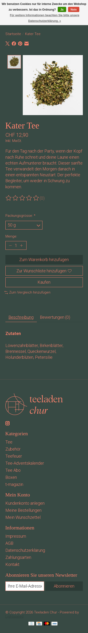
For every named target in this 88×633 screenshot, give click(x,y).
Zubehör (13, 448)
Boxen (11, 476)
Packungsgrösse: (20, 215)
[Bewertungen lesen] (22, 197)
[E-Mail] (24, 585)
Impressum (15, 535)
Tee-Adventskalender (24, 462)
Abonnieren (64, 585)
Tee (8, 441)
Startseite (13, 34)
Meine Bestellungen (23, 509)
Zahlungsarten (18, 556)
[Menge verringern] (10, 245)
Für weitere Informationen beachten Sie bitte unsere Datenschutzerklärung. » (44, 18)
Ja (61, 9)
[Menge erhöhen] (21, 245)
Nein (74, 9)
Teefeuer (13, 455)
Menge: (11, 236)
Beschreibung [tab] (21, 316)
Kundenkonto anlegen (25, 502)
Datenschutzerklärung (25, 549)
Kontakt (12, 563)
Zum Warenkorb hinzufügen (44, 259)
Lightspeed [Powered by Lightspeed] (14, 616)
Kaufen (44, 281)
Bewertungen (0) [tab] (55, 316)
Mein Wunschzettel (23, 516)
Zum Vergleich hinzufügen (27, 292)
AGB (9, 542)
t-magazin (14, 483)
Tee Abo (13, 469)
